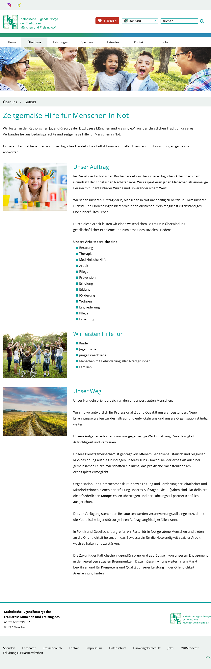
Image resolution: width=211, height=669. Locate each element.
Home (12, 42)
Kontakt (139, 42)
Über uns (34, 42)
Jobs (165, 42)
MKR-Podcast (189, 648)
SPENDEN (107, 21)
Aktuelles (113, 42)
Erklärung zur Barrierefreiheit (23, 653)
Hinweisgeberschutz (147, 648)
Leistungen (60, 42)
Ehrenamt (29, 648)
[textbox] (179, 21)
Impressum (94, 648)
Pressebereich (52, 648)
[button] (140, 20)
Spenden (87, 42)
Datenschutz (117, 648)
